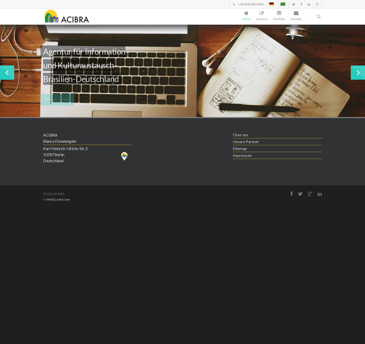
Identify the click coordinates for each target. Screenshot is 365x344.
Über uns (240, 134)
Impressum (242, 155)
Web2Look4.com (58, 199)
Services (262, 16)
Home (246, 16)
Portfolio (279, 16)
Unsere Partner (246, 141)
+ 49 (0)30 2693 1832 (247, 4)
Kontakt (296, 16)
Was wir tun (57, 101)
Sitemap (240, 148)
